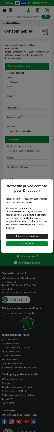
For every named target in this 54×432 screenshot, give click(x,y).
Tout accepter (27, 243)
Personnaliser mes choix (27, 236)
